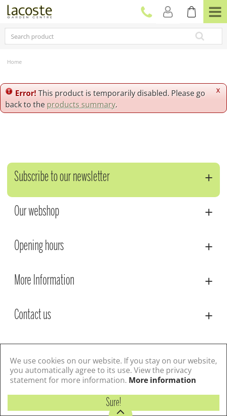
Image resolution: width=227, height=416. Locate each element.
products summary (81, 104)
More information (162, 380)
